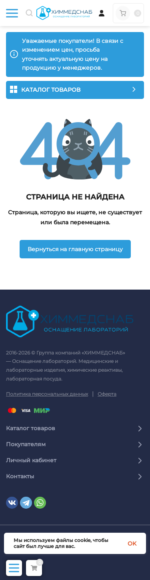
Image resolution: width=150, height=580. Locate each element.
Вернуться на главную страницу (75, 249)
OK (132, 543)
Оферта (107, 394)
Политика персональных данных (47, 394)
